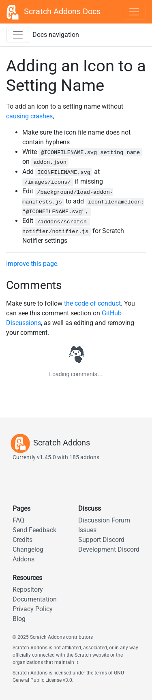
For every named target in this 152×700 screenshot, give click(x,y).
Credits (22, 540)
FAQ (18, 520)
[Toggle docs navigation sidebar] (17, 35)
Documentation (35, 599)
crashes (41, 116)
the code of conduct (92, 303)
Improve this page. (32, 264)
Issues (87, 530)
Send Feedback (34, 530)
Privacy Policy (33, 609)
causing (17, 116)
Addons (23, 559)
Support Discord (101, 540)
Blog (19, 619)
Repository (28, 589)
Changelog (28, 549)
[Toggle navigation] (134, 12)
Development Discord (108, 549)
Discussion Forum (104, 520)
